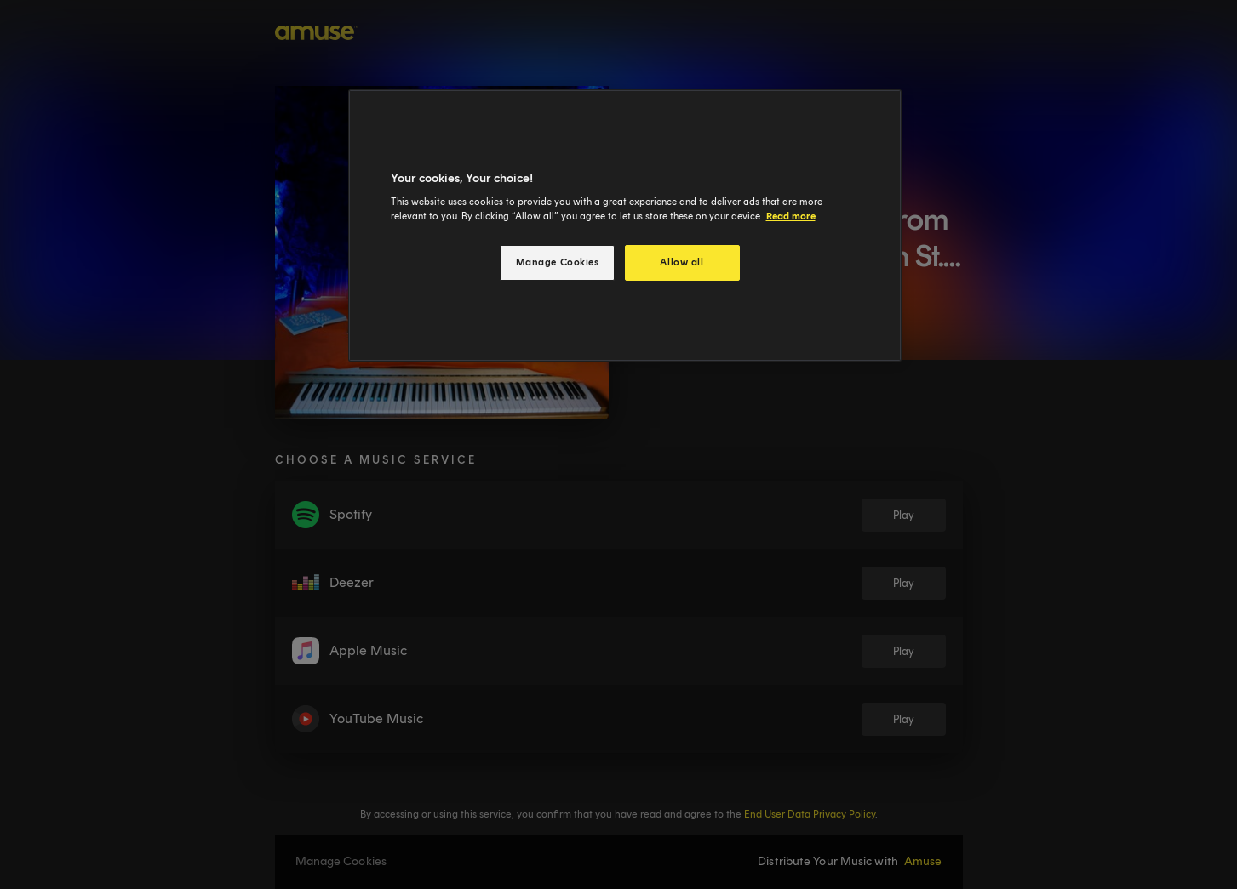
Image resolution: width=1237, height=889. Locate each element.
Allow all (681, 262)
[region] (625, 225)
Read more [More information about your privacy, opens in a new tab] (791, 216)
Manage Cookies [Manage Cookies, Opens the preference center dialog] (557, 262)
